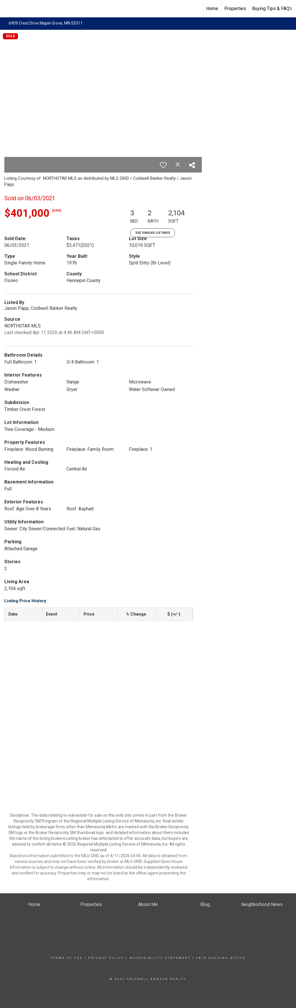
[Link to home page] (7, 8)
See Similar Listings (152, 233)
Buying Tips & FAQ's (272, 8)
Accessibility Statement (160, 958)
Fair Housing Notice (221, 958)
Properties (235, 8)
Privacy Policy (106, 958)
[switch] (163, 165)
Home (212, 8)
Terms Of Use (67, 958)
